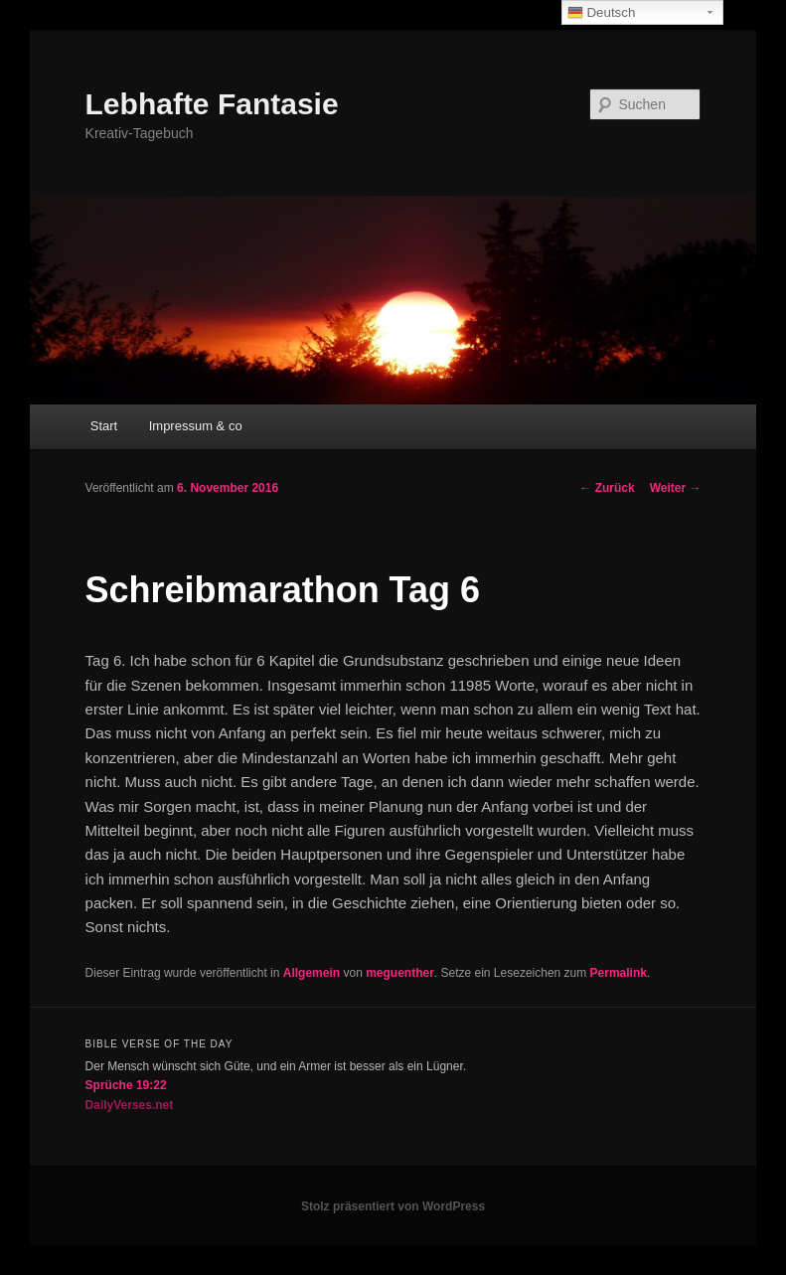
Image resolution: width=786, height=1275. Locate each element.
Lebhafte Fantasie (212, 103)
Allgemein (311, 973)
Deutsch (601, 13)
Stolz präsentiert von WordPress (393, 1206)
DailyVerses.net (129, 1105)
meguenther (400, 973)
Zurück (606, 488)
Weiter (676, 488)
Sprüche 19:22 (126, 1085)
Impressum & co (195, 425)
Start (103, 425)
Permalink (618, 973)
